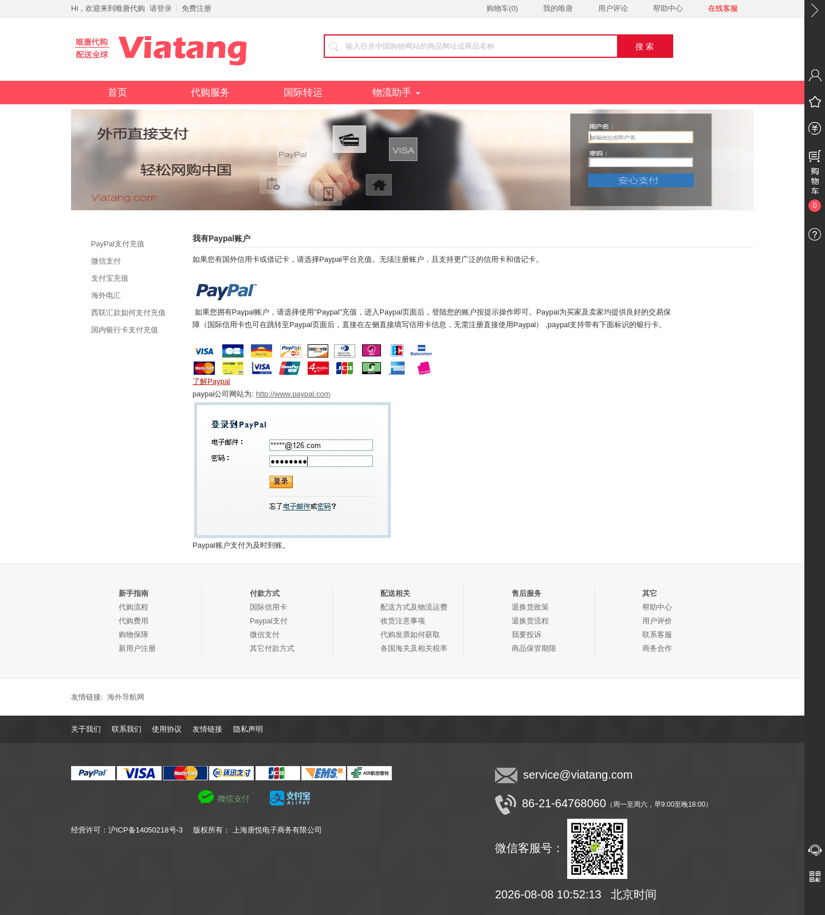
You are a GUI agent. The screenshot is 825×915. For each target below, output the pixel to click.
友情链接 (207, 729)
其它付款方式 (272, 648)
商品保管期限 (534, 648)
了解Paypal (211, 381)
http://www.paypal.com (293, 394)
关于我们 (86, 729)
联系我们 (127, 729)
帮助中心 (668, 8)
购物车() (502, 8)
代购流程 (133, 607)
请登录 (161, 8)
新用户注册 (137, 648)
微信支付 (106, 261)
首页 (117, 92)
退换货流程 (530, 620)
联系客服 (657, 634)
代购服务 (210, 92)
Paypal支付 (269, 620)
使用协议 (167, 729)
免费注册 (196, 8)
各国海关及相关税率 (413, 648)
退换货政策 (530, 607)
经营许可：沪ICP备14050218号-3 (132, 830)
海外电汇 (106, 295)
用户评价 (657, 620)
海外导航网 (125, 697)
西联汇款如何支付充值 (128, 312)
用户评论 (613, 8)
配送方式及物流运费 (413, 607)
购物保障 (133, 634)
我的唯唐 (558, 8)
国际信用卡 (268, 607)
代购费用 (133, 620)
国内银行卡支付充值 (124, 329)
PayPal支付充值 (117, 243)
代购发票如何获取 (410, 634)
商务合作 (657, 648)
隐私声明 (248, 729)
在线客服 (723, 8)
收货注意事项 (402, 620)
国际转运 (303, 92)
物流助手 (396, 92)
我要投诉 (526, 634)
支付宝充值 (109, 278)
